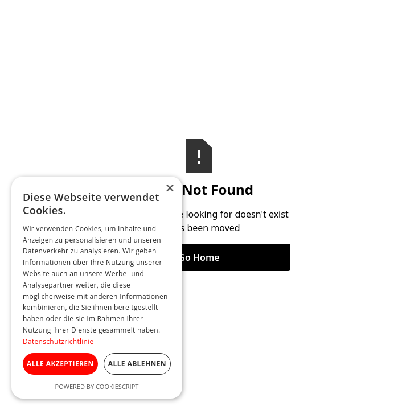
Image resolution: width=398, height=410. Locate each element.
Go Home (198, 257)
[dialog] (96, 288)
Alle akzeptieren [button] (60, 363)
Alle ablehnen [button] (137, 363)
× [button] (169, 188)
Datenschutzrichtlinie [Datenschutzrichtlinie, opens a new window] (58, 341)
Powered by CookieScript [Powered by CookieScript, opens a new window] (97, 386)
